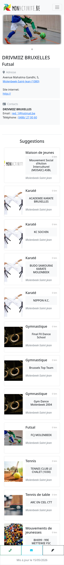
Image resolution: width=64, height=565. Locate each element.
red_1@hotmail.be (23, 113)
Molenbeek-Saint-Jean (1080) (21, 81)
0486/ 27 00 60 (27, 117)
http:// (7, 93)
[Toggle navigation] (57, 7)
